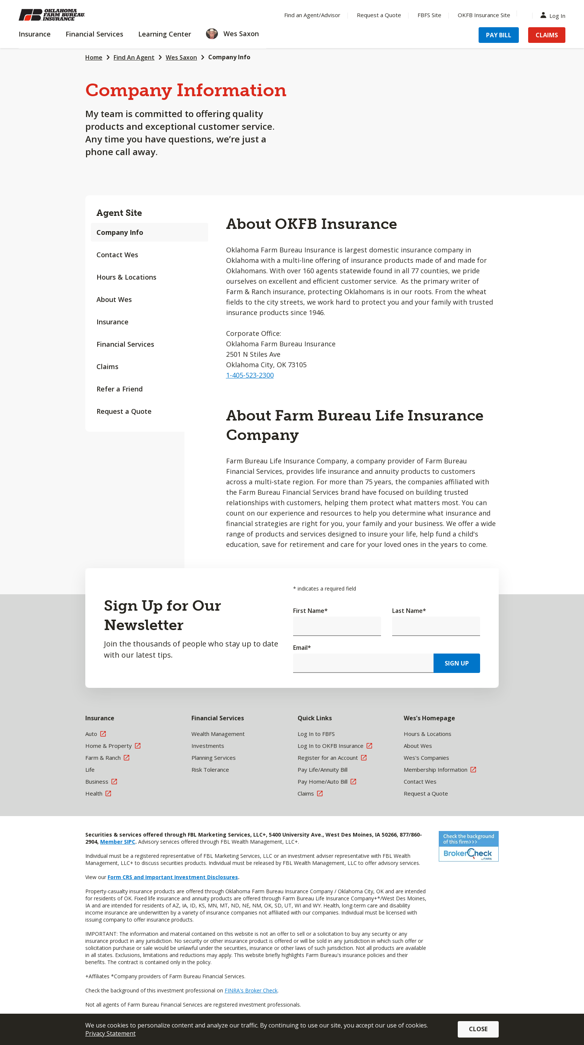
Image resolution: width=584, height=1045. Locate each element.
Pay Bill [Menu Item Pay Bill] (498, 35)
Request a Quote (124, 411)
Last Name (409, 611)
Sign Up (457, 663)
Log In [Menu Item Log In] (554, 15)
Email (302, 647)
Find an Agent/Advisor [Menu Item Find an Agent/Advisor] (312, 15)
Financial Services (125, 344)
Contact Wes (117, 254)
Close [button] (478, 1029)
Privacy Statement (110, 1033)
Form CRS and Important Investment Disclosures (173, 877)
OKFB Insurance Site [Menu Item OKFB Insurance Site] (484, 15)
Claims (107, 366)
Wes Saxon (181, 57)
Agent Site (119, 212)
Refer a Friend (119, 388)
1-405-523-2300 (250, 375)
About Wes (114, 299)
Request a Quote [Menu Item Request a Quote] (379, 15)
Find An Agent (134, 57)
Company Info (229, 57)
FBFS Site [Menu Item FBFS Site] (429, 15)
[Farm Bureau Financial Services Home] (67, 15)
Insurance (112, 321)
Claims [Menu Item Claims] (547, 35)
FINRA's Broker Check (251, 990)
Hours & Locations (126, 277)
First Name (310, 611)
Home (93, 57)
